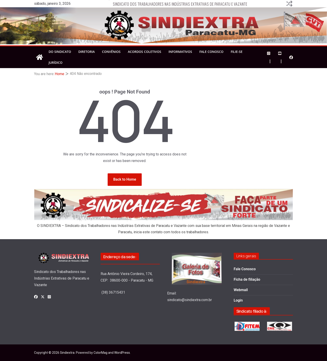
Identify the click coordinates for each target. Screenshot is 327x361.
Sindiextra (67, 352)
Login (238, 300)
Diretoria (86, 51)
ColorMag (100, 352)
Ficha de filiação (247, 279)
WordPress (122, 352)
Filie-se (237, 51)
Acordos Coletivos (144, 51)
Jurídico (55, 62)
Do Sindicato (60, 51)
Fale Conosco (211, 51)
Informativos (180, 51)
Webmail (241, 290)
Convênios (111, 51)
